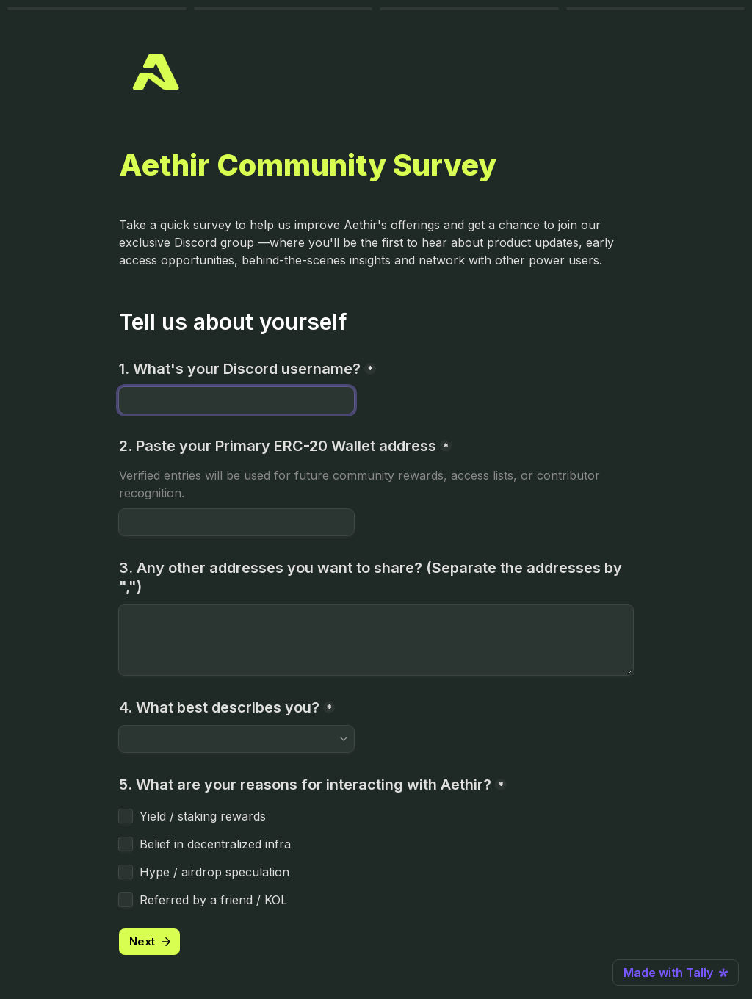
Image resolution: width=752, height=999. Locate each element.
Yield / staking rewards (203, 816)
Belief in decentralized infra (215, 844)
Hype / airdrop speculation (214, 872)
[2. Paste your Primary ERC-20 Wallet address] (236, 522)
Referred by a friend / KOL (213, 899)
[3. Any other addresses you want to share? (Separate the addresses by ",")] (376, 640)
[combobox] (229, 739)
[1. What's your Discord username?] (236, 400)
